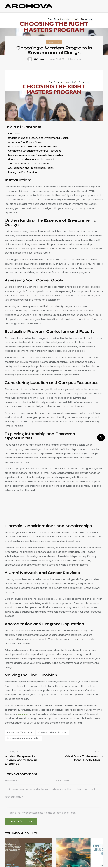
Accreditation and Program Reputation (31, 167)
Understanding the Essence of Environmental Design (38, 137)
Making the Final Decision (22, 172)
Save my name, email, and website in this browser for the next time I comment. (52, 789)
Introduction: (15, 133)
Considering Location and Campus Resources (34, 150)
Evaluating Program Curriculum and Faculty (33, 146)
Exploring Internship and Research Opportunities (35, 155)
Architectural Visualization (20, 732)
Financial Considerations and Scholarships (32, 159)
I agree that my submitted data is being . (43, 812)
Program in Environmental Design (23, 738)
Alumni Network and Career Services (29, 163)
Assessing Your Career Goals (25, 142)
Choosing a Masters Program (52, 732)
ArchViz (54, 42)
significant (24, 714)
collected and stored (64, 813)
